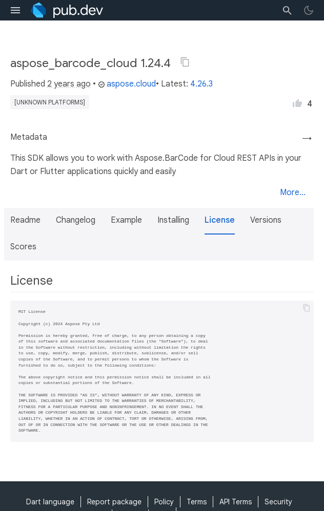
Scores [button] (23, 247)
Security (278, 501)
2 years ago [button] (69, 84)
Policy (164, 501)
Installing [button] (173, 220)
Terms (197, 501)
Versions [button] (265, 220)
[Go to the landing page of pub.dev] (67, 10)
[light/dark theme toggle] (308, 10)
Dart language (50, 501)
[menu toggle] (15, 10)
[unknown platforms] (49, 102)
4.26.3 (201, 84)
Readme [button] (25, 220)
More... (293, 192)
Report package (114, 501)
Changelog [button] (75, 220)
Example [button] (126, 220)
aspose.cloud (127, 84)
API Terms (235, 501)
